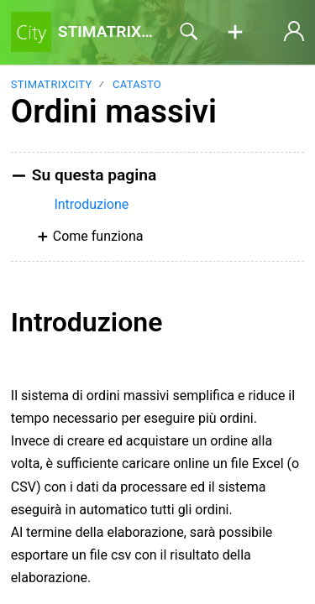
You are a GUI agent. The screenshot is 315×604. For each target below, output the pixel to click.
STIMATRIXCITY (51, 84)
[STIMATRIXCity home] (31, 32)
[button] (235, 33)
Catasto (137, 84)
